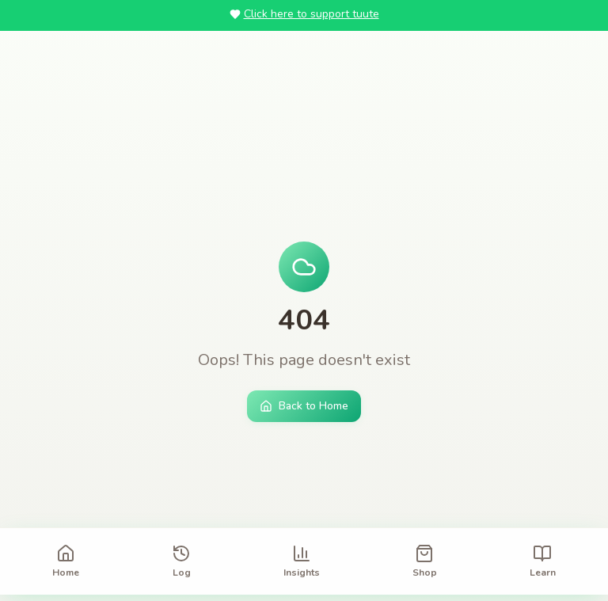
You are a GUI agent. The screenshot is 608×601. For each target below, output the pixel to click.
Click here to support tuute (304, 13)
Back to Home (304, 405)
